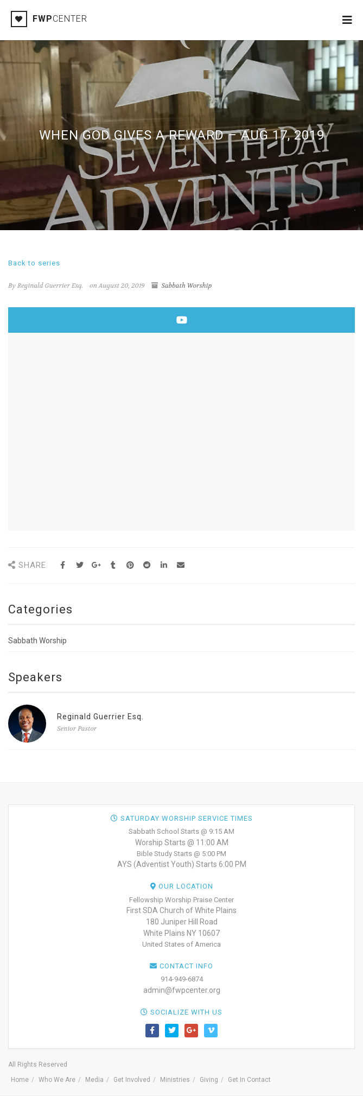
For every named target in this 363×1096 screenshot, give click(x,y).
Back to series (34, 263)
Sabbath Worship (186, 285)
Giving (209, 1080)
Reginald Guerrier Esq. (100, 716)
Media (94, 1080)
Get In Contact (249, 1080)
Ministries (175, 1080)
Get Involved (131, 1080)
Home (20, 1080)
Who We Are (57, 1080)
